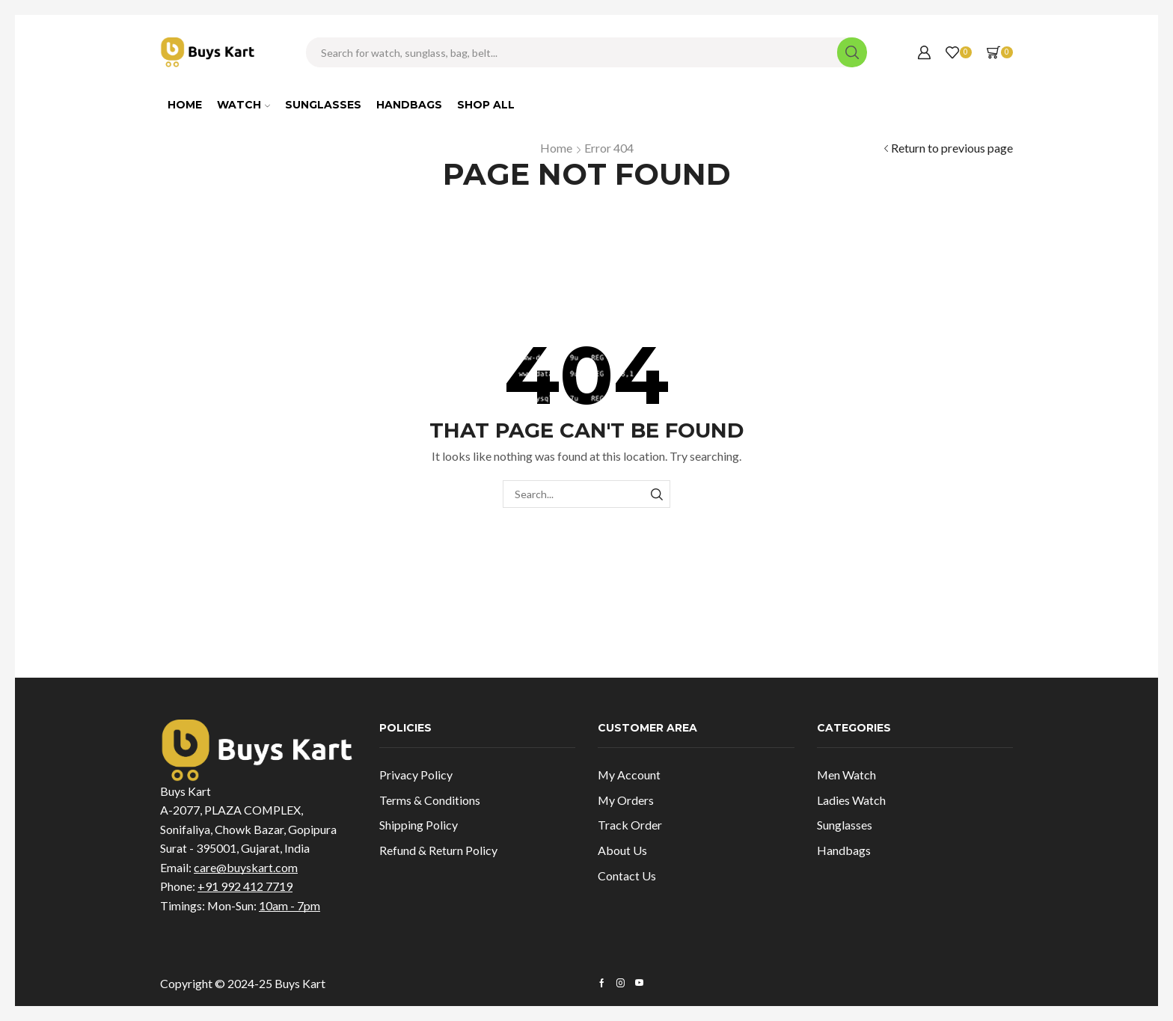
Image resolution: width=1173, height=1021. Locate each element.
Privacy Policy (416, 774)
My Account (629, 774)
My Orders (626, 800)
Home (185, 104)
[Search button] (852, 52)
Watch (243, 104)
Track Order (630, 825)
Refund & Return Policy (438, 850)
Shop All (486, 104)
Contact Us (627, 875)
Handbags (409, 104)
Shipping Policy (418, 825)
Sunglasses (323, 104)
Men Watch (846, 774)
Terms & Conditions (429, 800)
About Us (622, 850)
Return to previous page (952, 148)
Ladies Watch (851, 800)
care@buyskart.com (246, 867)
